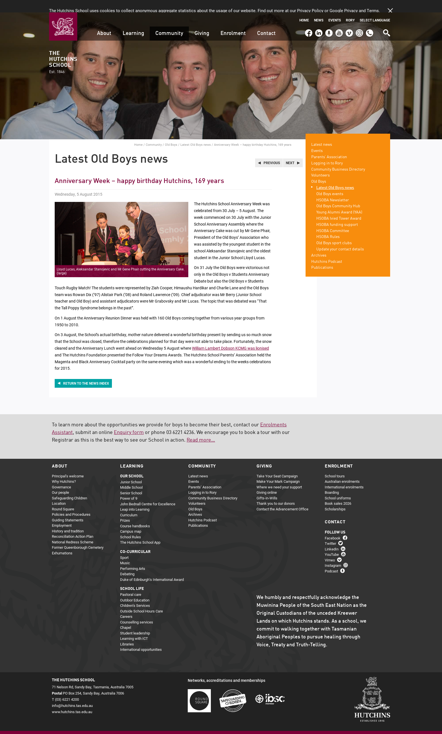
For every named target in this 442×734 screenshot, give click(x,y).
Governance (61, 474)
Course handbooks (135, 513)
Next (290, 150)
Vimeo (348, 18)
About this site (111, 724)
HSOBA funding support (337, 212)
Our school (131, 464)
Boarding (332, 479)
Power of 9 (128, 485)
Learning (133, 21)
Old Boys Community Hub (338, 194)
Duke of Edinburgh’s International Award (152, 566)
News (318, 8)
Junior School (131, 469)
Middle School (131, 474)
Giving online (267, 479)
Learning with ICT (134, 626)
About (104, 21)
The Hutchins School (63, 50)
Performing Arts (132, 555)
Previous (272, 150)
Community (169, 21)
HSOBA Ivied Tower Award (338, 206)
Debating (127, 561)
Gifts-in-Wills (267, 485)
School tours (335, 463)
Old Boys (171, 132)
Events (334, 8)
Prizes (125, 507)
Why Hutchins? (64, 468)
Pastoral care (130, 582)
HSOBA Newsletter (332, 187)
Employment (62, 512)
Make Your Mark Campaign (278, 468)
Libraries (127, 631)
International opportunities (141, 637)
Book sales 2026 (338, 490)
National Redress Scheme (72, 529)
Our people (60, 479)
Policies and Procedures (71, 501)
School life (132, 576)
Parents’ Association (329, 145)
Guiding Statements (67, 507)
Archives (318, 243)
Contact (266, 21)
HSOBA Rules (328, 224)
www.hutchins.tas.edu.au (72, 699)
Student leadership (135, 620)
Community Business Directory (338, 157)
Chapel (125, 615)
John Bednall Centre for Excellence (147, 491)
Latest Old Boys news (195, 132)
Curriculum (128, 502)
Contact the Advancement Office (282, 496)
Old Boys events (329, 181)
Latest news (321, 132)
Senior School (131, 480)
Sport (124, 544)
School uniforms (338, 485)
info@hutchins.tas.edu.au (72, 693)
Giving (202, 21)
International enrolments (344, 474)
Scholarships (335, 496)
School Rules (130, 524)
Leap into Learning (134, 496)
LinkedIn (318, 18)
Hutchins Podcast (326, 249)
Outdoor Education (134, 587)
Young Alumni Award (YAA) (339, 200)
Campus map (130, 518)
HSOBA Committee (332, 218)
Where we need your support (279, 474)
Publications (322, 255)
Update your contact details (340, 237)
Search (386, 18)
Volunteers (320, 163)
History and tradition (68, 518)
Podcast (328, 18)
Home (304, 8)
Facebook (308, 18)
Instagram (359, 18)
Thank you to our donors (276, 490)
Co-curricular (135, 539)
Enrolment (233, 21)
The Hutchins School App (140, 529)
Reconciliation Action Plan (72, 523)
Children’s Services (135, 593)
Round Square (63, 496)
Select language (375, 8)
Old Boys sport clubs (334, 231)
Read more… (201, 427)
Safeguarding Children (69, 485)
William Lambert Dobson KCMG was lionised (230, 335)
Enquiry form (129, 419)
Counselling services (136, 609)
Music (125, 550)
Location (59, 490)
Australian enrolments (342, 468)
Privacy (89, 724)
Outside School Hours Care (141, 598)
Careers (126, 604)
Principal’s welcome (68, 463)
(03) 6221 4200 (369, 18)
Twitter (330, 531)
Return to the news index (86, 371)
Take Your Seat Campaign (277, 463)
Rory (350, 8)
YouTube (338, 18)
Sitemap (72, 724)
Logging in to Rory (327, 151)
